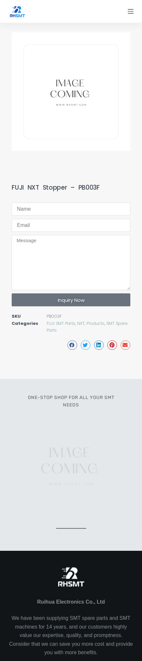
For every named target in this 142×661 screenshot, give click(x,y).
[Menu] (131, 11)
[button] (72, 345)
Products (95, 323)
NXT (81, 323)
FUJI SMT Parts (61, 323)
